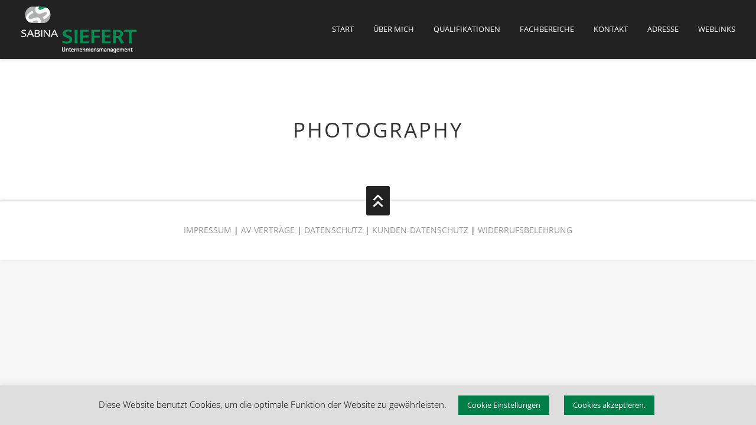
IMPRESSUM (208, 230)
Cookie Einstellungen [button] (503, 405)
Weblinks (716, 29)
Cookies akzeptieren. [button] (609, 405)
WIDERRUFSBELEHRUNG (525, 230)
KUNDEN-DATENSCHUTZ (421, 230)
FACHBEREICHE (547, 29)
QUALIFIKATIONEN (467, 29)
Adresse (663, 29)
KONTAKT (611, 29)
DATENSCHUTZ (333, 230)
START (343, 29)
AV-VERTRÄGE (268, 230)
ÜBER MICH (393, 29)
